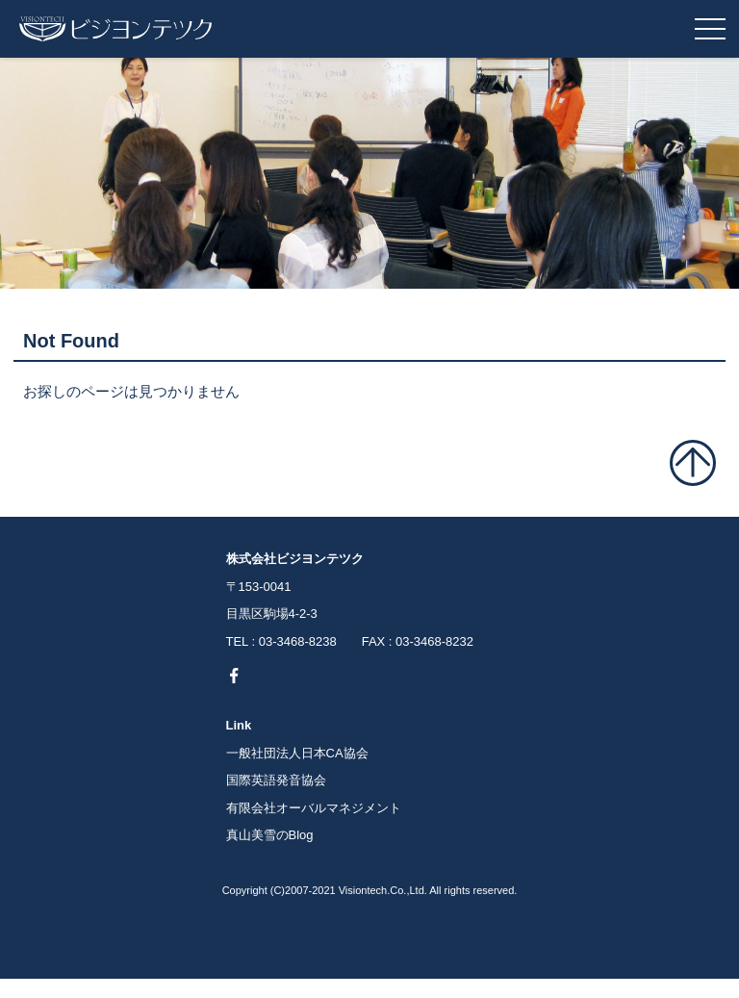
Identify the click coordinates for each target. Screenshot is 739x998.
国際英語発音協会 (276, 780)
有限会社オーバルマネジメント (313, 808)
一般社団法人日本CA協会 (297, 753)
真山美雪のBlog (270, 835)
